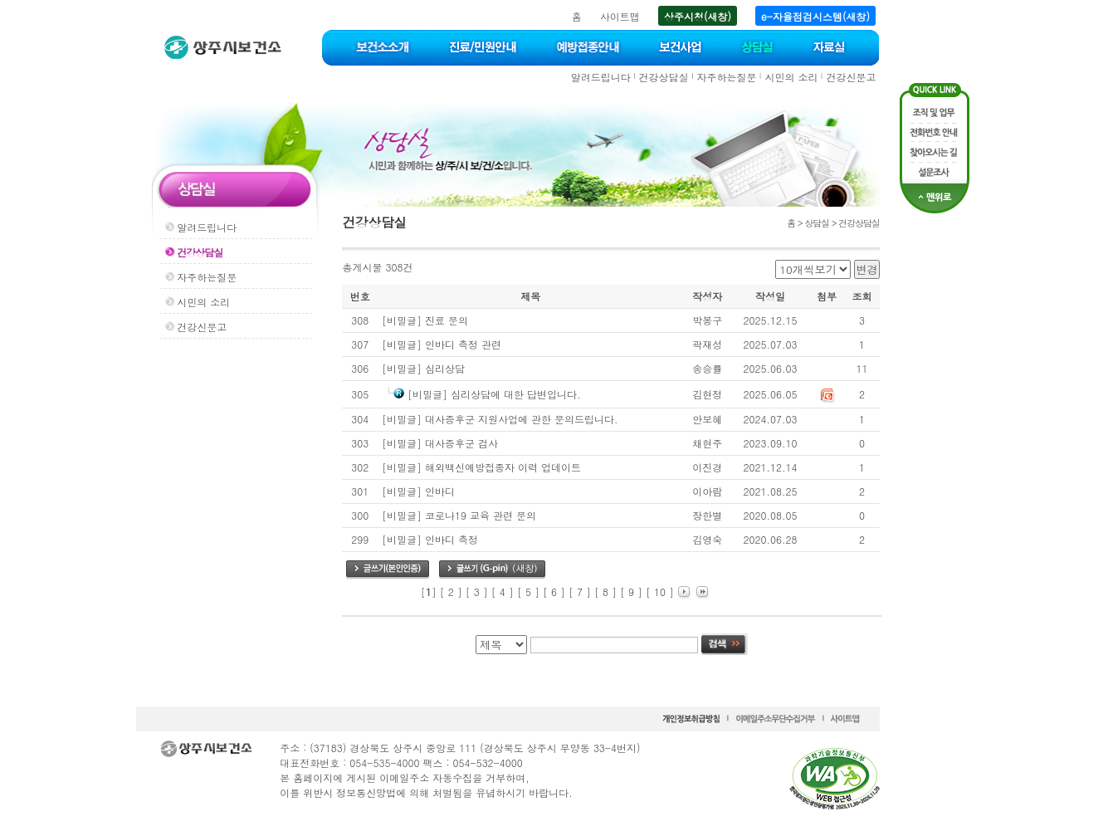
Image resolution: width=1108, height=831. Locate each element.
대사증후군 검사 (461, 443)
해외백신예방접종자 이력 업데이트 (503, 467)
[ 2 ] (451, 591)
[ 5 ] (528, 591)
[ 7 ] (580, 591)
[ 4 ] (502, 591)
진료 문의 (446, 320)
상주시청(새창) (697, 16)
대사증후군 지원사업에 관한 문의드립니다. (521, 419)
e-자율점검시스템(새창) (815, 16)
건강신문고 (851, 77)
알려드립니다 (601, 77)
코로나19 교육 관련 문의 (480, 515)
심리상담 (445, 368)
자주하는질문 (727, 77)
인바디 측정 (451, 539)
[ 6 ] (554, 591)
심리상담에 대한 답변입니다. (516, 394)
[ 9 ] (631, 591)
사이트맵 (620, 16)
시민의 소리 (791, 77)
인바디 (440, 491)
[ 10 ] (660, 591)
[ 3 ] (477, 591)
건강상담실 (664, 77)
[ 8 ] (605, 591)
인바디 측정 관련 (463, 344)
